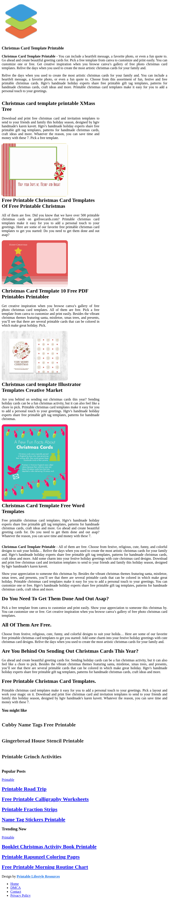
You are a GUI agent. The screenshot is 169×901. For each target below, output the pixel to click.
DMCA (15, 888)
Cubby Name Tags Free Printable (39, 725)
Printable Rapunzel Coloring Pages (41, 857)
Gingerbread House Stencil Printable (43, 741)
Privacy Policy (20, 895)
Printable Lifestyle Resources (38, 876)
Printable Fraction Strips (29, 809)
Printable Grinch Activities (31, 756)
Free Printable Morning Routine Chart (45, 867)
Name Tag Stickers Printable (33, 819)
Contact (15, 891)
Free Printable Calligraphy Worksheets (45, 799)
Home (14, 884)
